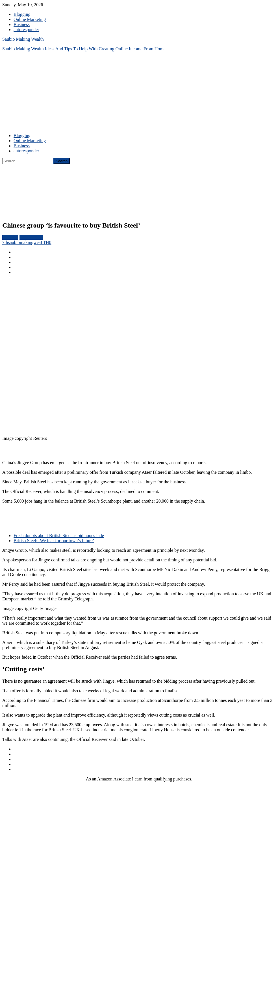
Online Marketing (30, 19)
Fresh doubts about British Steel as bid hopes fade (59, 535)
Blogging (22, 14)
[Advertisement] (53, 96)
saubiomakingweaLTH (28, 242)
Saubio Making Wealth (23, 39)
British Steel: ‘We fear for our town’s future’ (54, 540)
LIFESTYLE (31, 237)
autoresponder (26, 29)
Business (22, 24)
